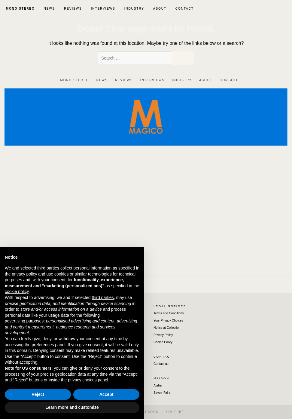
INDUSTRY (134, 8)
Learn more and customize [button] (72, 407)
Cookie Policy (163, 342)
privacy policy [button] (24, 274)
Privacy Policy (163, 335)
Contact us (161, 363)
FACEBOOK (148, 412)
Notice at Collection (167, 327)
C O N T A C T (163, 356)
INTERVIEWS (103, 8)
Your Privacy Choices (168, 320)
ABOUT (159, 8)
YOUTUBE (175, 412)
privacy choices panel (88, 379)
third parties (103, 297)
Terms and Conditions (169, 313)
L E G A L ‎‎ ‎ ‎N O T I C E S (169, 306)
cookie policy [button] (17, 291)
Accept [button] (106, 394)
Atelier (158, 385)
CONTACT (184, 8)
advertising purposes (24, 321)
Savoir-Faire (162, 392)
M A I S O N (161, 378)
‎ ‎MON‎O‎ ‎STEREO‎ (20, 8)
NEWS (49, 8)
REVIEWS (73, 8)
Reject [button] (38, 394)
